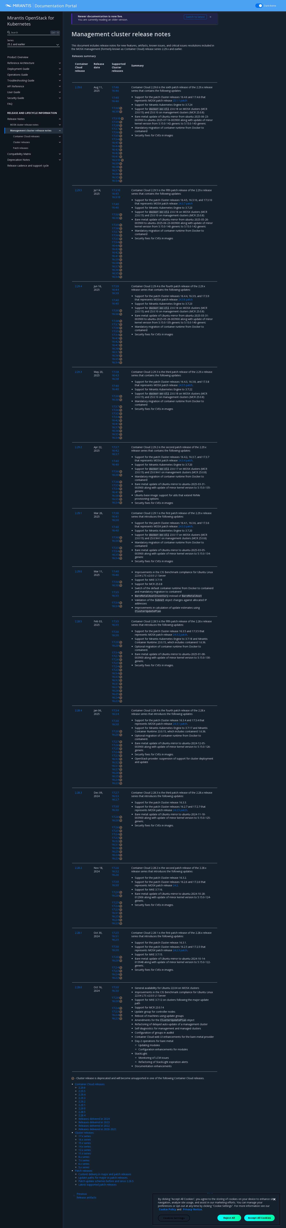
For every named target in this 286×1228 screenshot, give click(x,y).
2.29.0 (81, 1108)
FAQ (9, 104)
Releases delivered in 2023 (94, 1122)
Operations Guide (17, 74)
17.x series (84, 1136)
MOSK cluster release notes (24, 124)
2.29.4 (81, 1094)
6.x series (83, 1163)
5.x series (83, 1167)
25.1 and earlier (33, 45)
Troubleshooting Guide (20, 80)
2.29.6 (81, 1087)
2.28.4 (81, 1115)
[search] (33, 32)
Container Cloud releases (26, 136)
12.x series (84, 1150)
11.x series (84, 1153)
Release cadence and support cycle (28, 165)
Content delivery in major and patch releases (104, 1174)
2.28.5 (81, 1112)
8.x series (83, 1157)
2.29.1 (81, 1105)
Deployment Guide (18, 69)
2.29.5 (81, 1091)
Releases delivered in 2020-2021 (97, 1129)
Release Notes (16, 119)
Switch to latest (195, 17)
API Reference (15, 86)
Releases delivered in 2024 (94, 1118)
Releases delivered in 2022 (94, 1125)
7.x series (83, 1160)
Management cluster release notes (30, 130)
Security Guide (15, 98)
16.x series (84, 1139)
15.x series (84, 1143)
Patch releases (20, 148)
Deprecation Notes (18, 159)
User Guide (13, 92)
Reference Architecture (20, 63)
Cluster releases (21, 142)
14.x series (84, 1146)
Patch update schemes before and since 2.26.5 (106, 1181)
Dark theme (270, 5)
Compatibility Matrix (19, 154)
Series (10, 40)
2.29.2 (81, 1101)
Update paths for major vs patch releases (102, 1177)
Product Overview (17, 57)
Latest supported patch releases (97, 1184)
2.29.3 (81, 1098)
